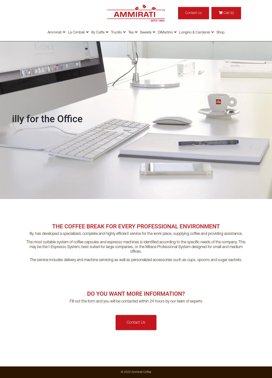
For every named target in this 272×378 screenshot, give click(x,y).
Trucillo (116, 32)
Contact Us (193, 13)
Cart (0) (226, 13)
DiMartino (165, 32)
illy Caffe (98, 32)
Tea (131, 32)
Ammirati (55, 32)
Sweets (145, 32)
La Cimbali (76, 32)
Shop (220, 32)
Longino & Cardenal (194, 32)
